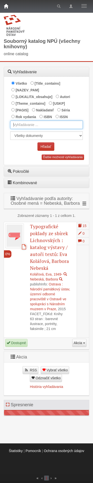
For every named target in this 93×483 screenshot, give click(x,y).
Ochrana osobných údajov (64, 451)
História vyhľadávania (46, 387)
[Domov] (6, 6)
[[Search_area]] (46, 135)
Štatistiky (16, 451)
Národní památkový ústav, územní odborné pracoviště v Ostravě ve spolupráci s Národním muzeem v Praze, (50, 299)
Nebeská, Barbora (44, 279)
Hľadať (46, 147)
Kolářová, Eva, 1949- (46, 274)
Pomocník (33, 451)
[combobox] (46, 125)
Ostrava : (56, 284)
